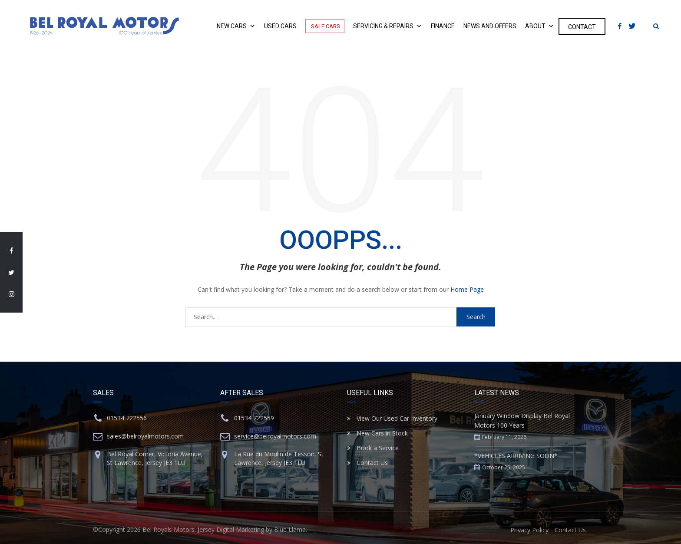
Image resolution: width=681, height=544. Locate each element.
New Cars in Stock (377, 433)
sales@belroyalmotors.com (145, 436)
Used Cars (280, 26)
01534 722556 (127, 418)
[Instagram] (644, 26)
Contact (582, 26)
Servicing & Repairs (387, 26)
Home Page (467, 289)
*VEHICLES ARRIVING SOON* (516, 456)
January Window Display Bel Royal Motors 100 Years (522, 420)
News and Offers (489, 26)
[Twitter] (634, 26)
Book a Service (373, 448)
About (539, 26)
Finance (443, 26)
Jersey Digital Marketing (231, 529)
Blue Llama (290, 529)
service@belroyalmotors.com (275, 436)
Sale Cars (325, 26)
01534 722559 (254, 418)
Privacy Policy (529, 530)
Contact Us (367, 462)
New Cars (236, 26)
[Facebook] (620, 26)
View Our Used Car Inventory (392, 418)
